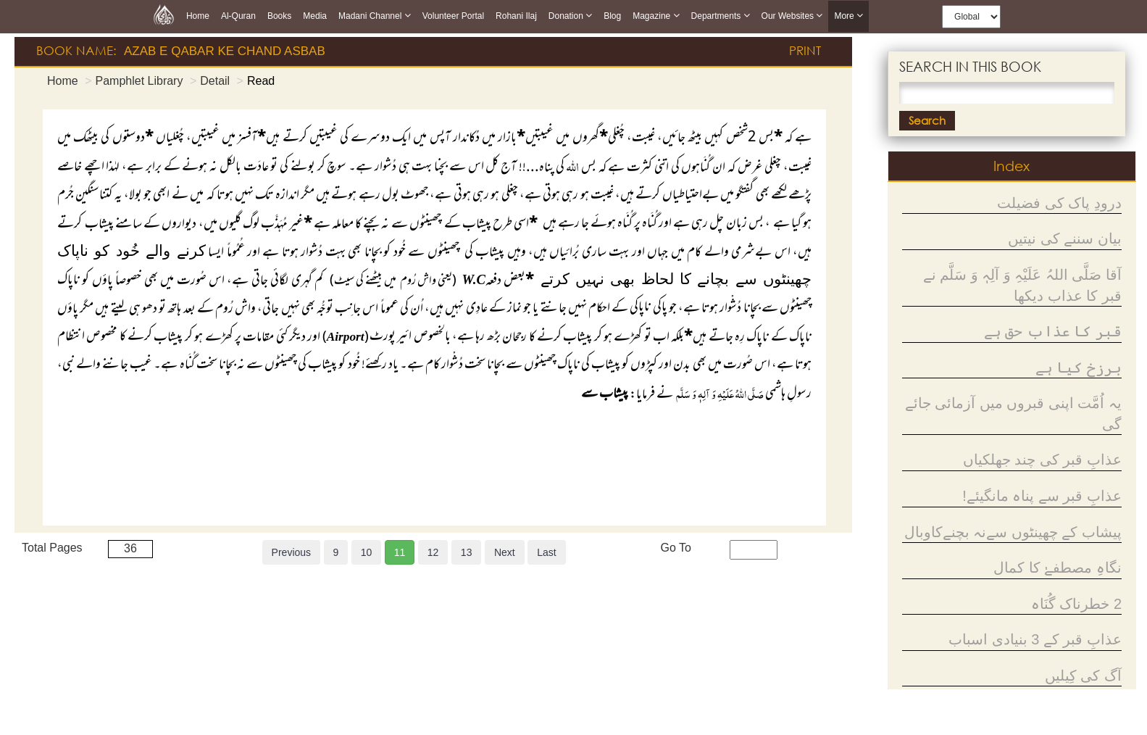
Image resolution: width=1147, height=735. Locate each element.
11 (400, 552)
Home (197, 16)
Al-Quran (238, 16)
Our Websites (792, 15)
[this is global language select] (971, 16)
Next (504, 552)
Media (315, 16)
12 (433, 552)
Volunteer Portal (453, 16)
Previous (291, 552)
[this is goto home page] (163, 14)
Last (546, 552)
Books (279, 16)
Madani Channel (374, 15)
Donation (570, 15)
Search (927, 120)
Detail (215, 81)
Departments (720, 15)
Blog (612, 16)
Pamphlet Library (139, 81)
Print (805, 50)
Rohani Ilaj (516, 16)
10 (366, 552)
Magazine (656, 15)
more (848, 16)
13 (466, 552)
